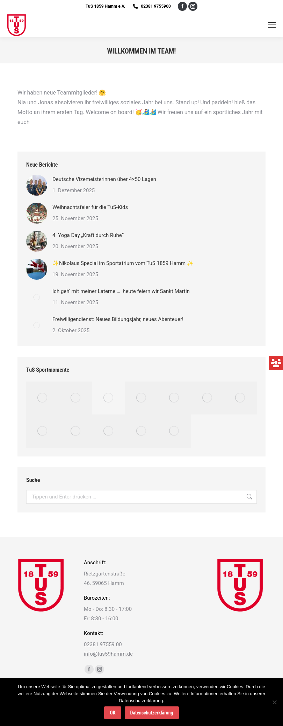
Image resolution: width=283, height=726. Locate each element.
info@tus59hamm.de (108, 654)
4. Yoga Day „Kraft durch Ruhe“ (88, 235)
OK (112, 712)
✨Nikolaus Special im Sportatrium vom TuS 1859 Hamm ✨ (123, 263)
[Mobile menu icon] (272, 25)
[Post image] (36, 185)
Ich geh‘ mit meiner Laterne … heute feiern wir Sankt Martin (121, 291)
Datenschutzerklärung (151, 712)
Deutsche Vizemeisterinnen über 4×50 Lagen (104, 179)
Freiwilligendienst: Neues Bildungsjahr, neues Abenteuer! (118, 319)
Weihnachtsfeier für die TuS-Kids (90, 207)
